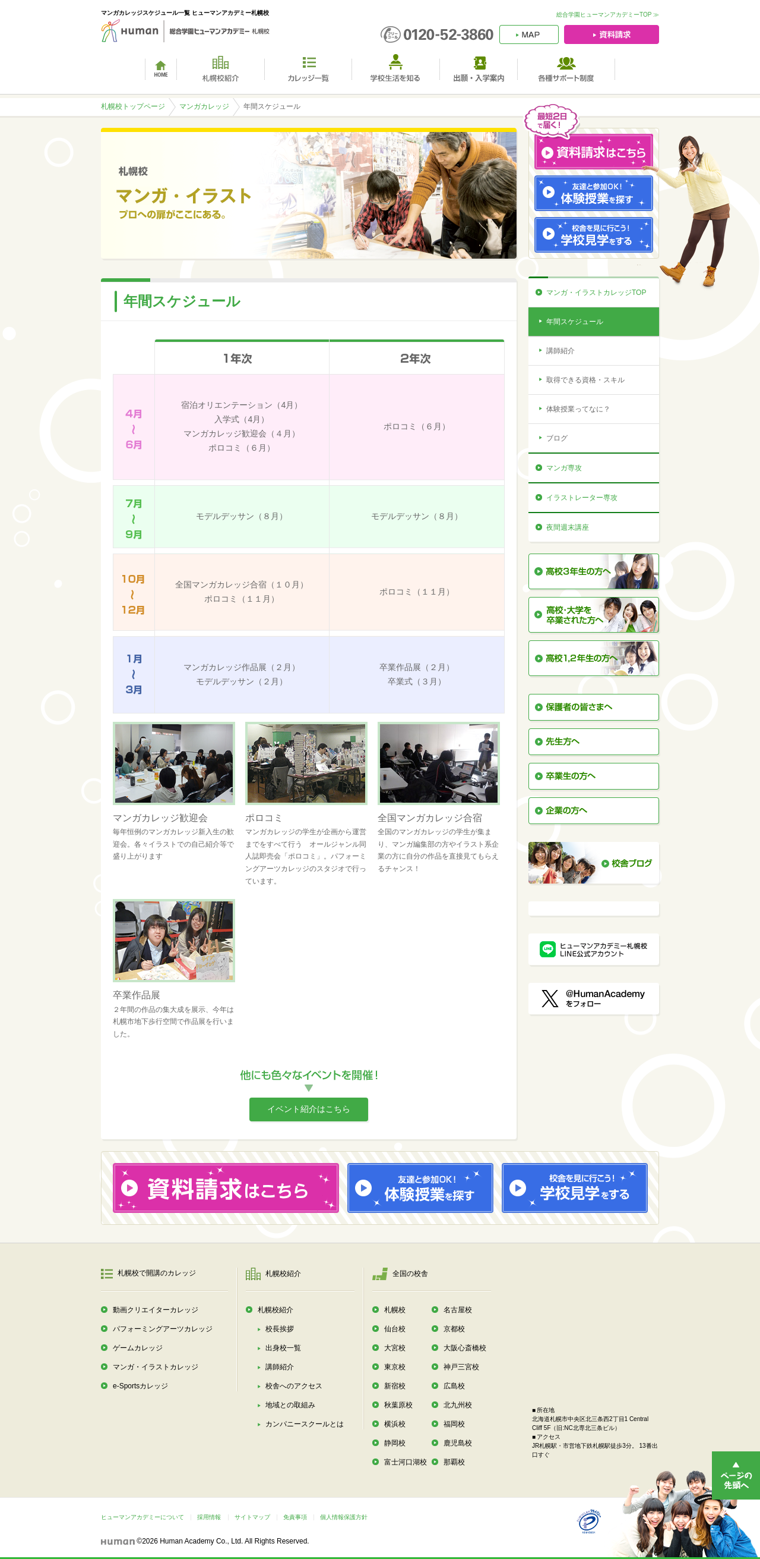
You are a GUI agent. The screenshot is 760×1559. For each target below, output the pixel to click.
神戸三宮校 (461, 1367)
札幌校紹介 (275, 1310)
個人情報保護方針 (344, 1517)
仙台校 (395, 1329)
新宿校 (395, 1386)
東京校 (395, 1367)
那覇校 (454, 1462)
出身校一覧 (283, 1348)
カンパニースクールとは (304, 1424)
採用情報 (209, 1517)
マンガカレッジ (204, 106)
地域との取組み (290, 1405)
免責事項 (295, 1517)
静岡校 (395, 1443)
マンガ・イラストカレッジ (155, 1367)
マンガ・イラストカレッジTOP (596, 292)
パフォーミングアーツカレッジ (163, 1329)
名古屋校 (458, 1310)
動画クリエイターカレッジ (155, 1310)
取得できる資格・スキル (585, 380)
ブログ (557, 438)
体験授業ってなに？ (578, 409)
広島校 (454, 1386)
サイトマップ (252, 1517)
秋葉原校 (398, 1405)
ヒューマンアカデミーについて (142, 1517)
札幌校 (395, 1310)
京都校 (454, 1329)
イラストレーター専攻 (582, 498)
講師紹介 (560, 351)
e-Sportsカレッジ (140, 1386)
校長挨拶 (279, 1329)
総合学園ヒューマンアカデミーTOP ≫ (607, 14)
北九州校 (458, 1405)
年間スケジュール (574, 322)
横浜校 (395, 1424)
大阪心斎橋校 (465, 1348)
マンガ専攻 (564, 468)
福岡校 (454, 1424)
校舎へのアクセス (293, 1386)
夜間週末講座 (567, 527)
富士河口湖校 (405, 1462)
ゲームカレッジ (138, 1348)
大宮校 (395, 1348)
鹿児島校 (458, 1443)
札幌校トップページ (133, 106)
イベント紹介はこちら (308, 1109)
